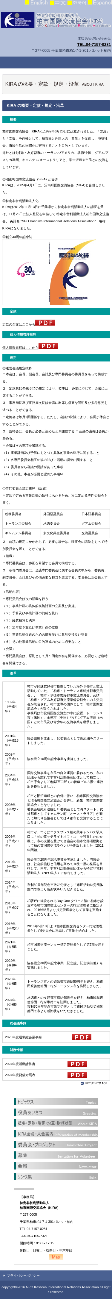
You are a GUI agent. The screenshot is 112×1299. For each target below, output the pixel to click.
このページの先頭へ (95, 1083)
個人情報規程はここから (30, 347)
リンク (56, 1177)
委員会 (56, 1144)
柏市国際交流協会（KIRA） (56, 21)
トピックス (56, 1102)
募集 (56, 1155)
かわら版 (56, 1166)
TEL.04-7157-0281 (94, 44)
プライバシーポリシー (23, 1275)
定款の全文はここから (28, 324)
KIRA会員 (56, 1134)
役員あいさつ (56, 1112)
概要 (56, 1123)
